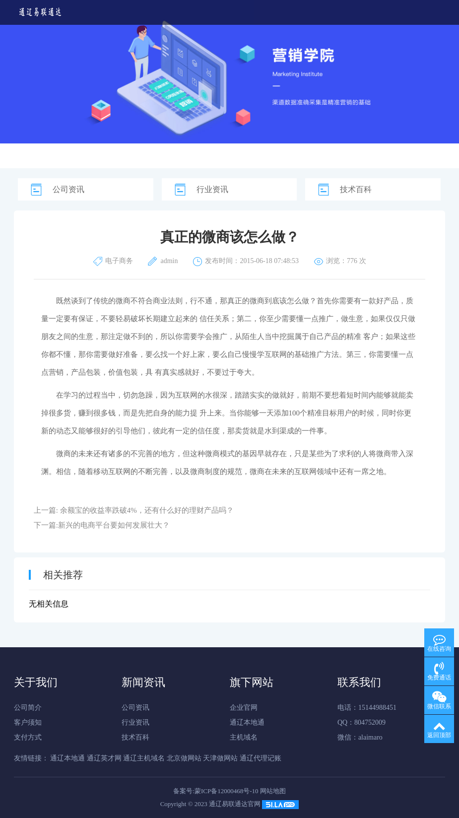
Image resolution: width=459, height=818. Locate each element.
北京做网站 (184, 758)
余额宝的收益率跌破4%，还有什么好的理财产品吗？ (147, 510)
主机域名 (244, 737)
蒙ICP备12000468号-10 (227, 791)
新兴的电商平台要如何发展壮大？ (114, 525)
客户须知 (28, 722)
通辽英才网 (104, 758)
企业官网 (244, 707)
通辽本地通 (247, 722)
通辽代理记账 (260, 758)
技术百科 (356, 189)
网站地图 (273, 791)
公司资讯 (68, 189)
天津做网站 (220, 758)
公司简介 (28, 707)
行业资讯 (212, 189)
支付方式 (28, 737)
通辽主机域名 (144, 758)
